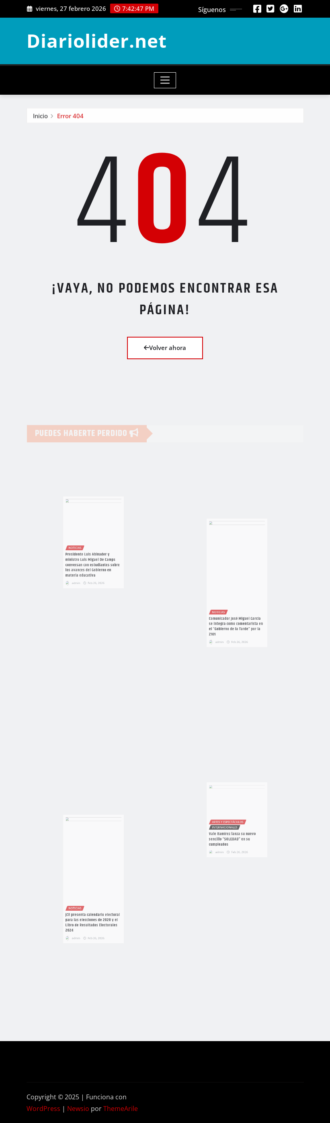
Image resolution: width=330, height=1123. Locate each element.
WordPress (43, 1108)
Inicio (40, 117)
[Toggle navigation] (165, 80)
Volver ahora (165, 348)
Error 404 (70, 117)
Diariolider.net (97, 40)
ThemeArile (120, 1108)
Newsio (78, 1108)
